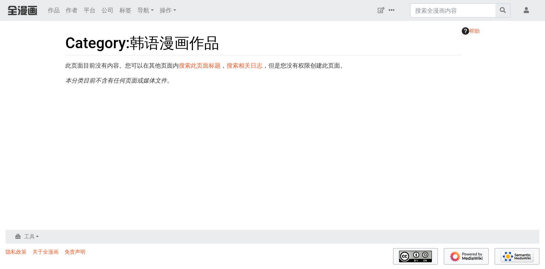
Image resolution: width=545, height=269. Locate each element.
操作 (166, 10)
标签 (125, 10)
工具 (29, 236)
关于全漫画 (45, 252)
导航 (143, 10)
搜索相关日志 (244, 65)
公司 (107, 10)
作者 (72, 10)
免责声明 (75, 252)
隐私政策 (16, 252)
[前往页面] (503, 10)
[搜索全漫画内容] (453, 10)
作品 (54, 10)
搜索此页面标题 (200, 65)
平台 (90, 10)
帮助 (471, 31)
